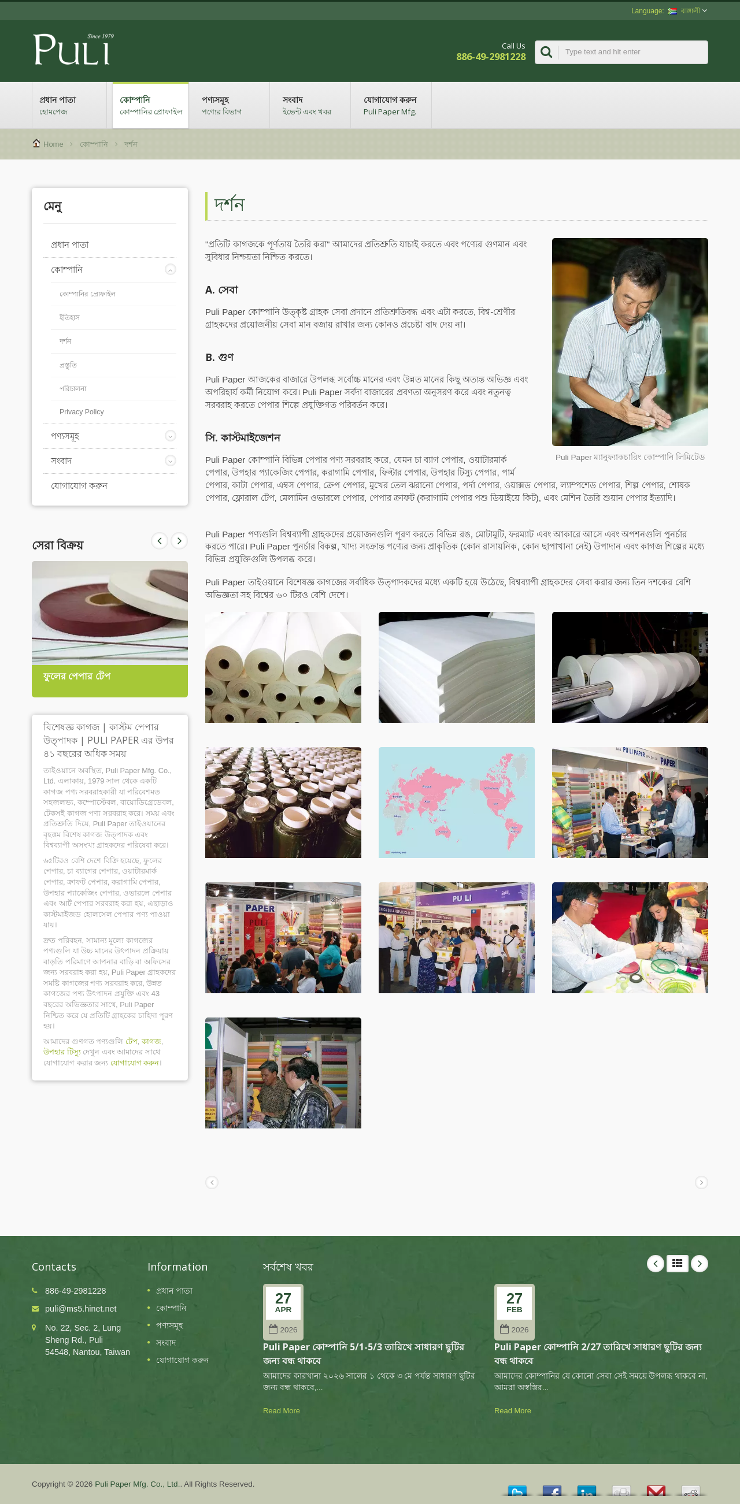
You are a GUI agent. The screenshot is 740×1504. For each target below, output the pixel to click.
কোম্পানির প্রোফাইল (88, 294)
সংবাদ (313, 105)
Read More (281, 1410)
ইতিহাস (70, 318)
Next (159, 540)
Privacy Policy (82, 412)
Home (53, 144)
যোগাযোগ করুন (394, 105)
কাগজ (151, 1041)
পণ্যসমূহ (232, 105)
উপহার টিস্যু (62, 1052)
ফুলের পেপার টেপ (76, 676)
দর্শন (131, 144)
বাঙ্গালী (684, 11)
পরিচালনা (73, 389)
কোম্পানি (150, 105)
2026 (283, 1329)
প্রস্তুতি (68, 365)
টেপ (131, 1041)
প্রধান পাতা (69, 105)
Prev (179, 540)
